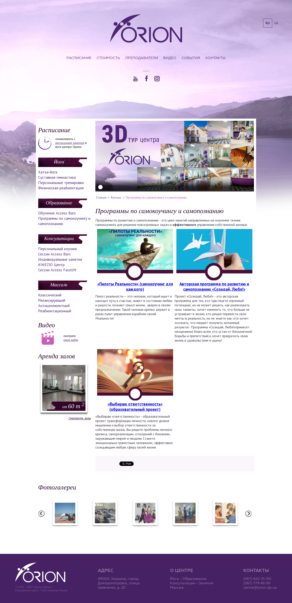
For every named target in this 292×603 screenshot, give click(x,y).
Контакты (215, 58)
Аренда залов (56, 356)
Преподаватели (141, 58)
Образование (59, 202)
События (191, 58)
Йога (59, 161)
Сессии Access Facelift (57, 269)
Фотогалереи (57, 487)
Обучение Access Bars (57, 213)
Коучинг (116, 197)
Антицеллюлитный (54, 305)
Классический (49, 295)
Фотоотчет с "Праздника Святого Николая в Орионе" (151, 532)
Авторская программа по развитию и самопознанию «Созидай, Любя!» (214, 286)
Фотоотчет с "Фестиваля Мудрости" (112, 532)
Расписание (79, 58)
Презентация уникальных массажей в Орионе (192, 532)
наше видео (70, 340)
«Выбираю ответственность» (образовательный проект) (135, 406)
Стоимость (108, 58)
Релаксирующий (51, 300)
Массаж (59, 284)
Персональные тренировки (61, 182)
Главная (101, 197)
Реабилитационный (54, 310)
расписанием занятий (69, 143)
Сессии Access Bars (54, 254)
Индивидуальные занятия (60, 259)
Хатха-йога (47, 172)
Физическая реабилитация (61, 187)
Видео (169, 58)
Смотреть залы (79, 418)
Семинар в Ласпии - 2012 (72, 530)
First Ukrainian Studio (54, 590)
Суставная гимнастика (57, 177)
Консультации (59, 238)
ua (276, 23)
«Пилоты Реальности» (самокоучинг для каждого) (135, 286)
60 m (73, 406)
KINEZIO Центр (51, 264)
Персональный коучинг (57, 248)
